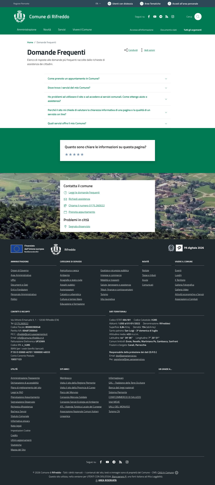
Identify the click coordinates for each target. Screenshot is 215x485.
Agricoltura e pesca (69, 270)
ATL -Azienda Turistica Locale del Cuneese (81, 406)
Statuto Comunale (20, 416)
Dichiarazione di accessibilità (25, 382)
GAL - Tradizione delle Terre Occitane (127, 382)
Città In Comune (166, 472)
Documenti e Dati (19, 284)
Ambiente (65, 275)
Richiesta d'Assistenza (22, 406)
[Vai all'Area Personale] (183, 3)
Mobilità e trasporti (109, 280)
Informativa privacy (20, 421)
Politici (14, 299)
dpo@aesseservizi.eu (126, 355)
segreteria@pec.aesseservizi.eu (129, 359)
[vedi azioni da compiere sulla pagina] (147, 50)
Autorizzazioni (67, 289)
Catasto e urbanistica (70, 294)
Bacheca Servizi (18, 411)
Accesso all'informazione (141, 30)
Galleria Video (181, 289)
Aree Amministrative (21, 275)
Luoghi (178, 275)
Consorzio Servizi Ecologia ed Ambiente (79, 402)
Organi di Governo (20, 270)
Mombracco (66, 378)
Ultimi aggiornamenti (21, 440)
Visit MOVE (114, 402)
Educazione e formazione (72, 304)
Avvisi (145, 280)
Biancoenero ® (119, 476)
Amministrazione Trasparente (25, 378)
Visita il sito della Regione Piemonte (77, 382)
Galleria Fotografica (184, 284)
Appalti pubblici (67, 284)
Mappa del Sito (18, 449)
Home (30, 42)
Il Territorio (180, 280)
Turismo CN (114, 411)
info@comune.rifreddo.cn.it (30, 338)
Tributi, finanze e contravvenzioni (116, 289)
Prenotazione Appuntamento (25, 397)
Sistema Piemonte (118, 392)
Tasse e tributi (149, 275)
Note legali (16, 425)
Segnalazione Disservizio (23, 402)
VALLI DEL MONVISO (119, 406)
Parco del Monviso (69, 392)
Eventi (178, 270)
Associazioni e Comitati (186, 299)
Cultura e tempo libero (71, 299)
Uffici (13, 280)
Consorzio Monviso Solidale (73, 397)
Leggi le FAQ (17, 392)
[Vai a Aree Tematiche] (150, 3)
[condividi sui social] (130, 50)
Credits (14, 435)
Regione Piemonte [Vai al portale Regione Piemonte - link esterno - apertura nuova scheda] (21, 3)
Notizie (145, 270)
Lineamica (65, 416)
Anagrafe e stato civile (71, 280)
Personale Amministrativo (23, 294)
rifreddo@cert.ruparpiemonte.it (32, 334)
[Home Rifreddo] (41, 16)
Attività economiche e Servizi (189, 294)
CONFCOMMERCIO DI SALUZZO (125, 397)
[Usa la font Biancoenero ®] (120, 3)
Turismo (104, 294)
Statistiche (16, 445)
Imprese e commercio (111, 275)
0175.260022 (21, 323)
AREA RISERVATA (106, 480)
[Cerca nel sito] (198, 16)
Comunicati (147, 284)
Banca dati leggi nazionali (121, 387)
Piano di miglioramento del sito (26, 387)
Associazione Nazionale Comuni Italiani (79, 411)
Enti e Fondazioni (19, 289)
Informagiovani (116, 378)
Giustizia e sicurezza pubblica (114, 270)
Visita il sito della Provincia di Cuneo (77, 387)
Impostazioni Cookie (20, 430)
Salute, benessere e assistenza (115, 284)
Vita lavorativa (107, 299)
